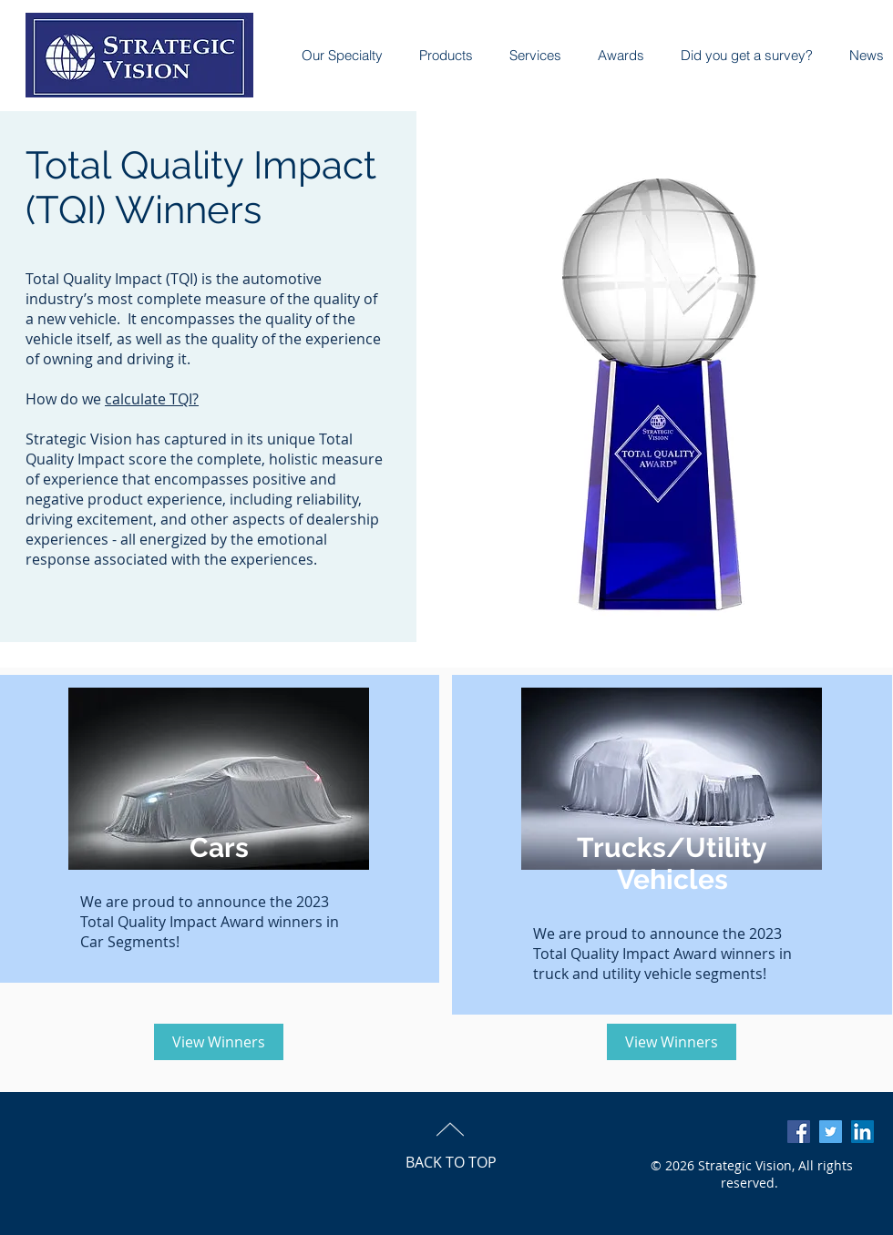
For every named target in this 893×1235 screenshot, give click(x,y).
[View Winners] (218, 1042)
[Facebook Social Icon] (798, 1131)
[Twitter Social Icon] (830, 1131)
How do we (65, 399)
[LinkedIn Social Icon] (862, 1131)
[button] (611, 55)
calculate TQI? (152, 399)
